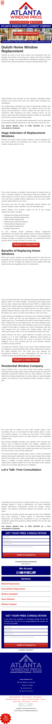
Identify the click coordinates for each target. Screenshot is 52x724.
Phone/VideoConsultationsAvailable (6, 718)
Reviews (43, 699)
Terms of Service (26, 701)
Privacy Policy (16, 701)
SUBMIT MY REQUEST (26, 555)
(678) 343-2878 (34, 126)
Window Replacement (10, 584)
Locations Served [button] (25, 650)
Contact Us (36, 22)
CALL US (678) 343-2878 (19, 22)
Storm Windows (8, 599)
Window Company (9, 604)
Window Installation (9, 594)
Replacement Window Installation (30, 699)
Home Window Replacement (13, 589)
